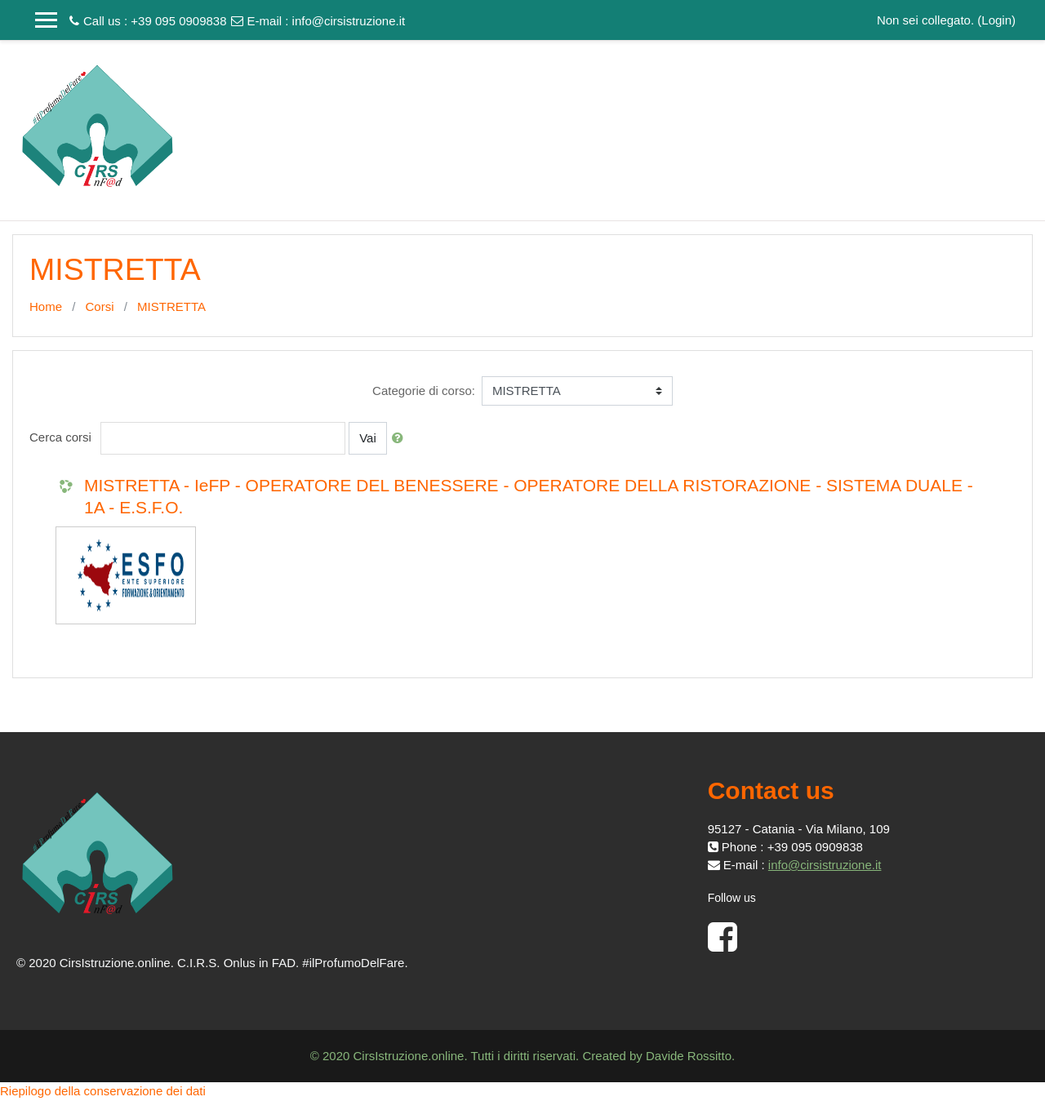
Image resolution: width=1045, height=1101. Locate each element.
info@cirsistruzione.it (349, 21)
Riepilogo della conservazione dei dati (103, 1091)
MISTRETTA (171, 306)
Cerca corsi (60, 437)
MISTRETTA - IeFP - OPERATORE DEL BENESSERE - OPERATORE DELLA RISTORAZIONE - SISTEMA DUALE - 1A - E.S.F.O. (528, 496)
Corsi (100, 306)
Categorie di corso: (423, 390)
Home (45, 306)
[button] (400, 438)
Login (996, 20)
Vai (367, 438)
